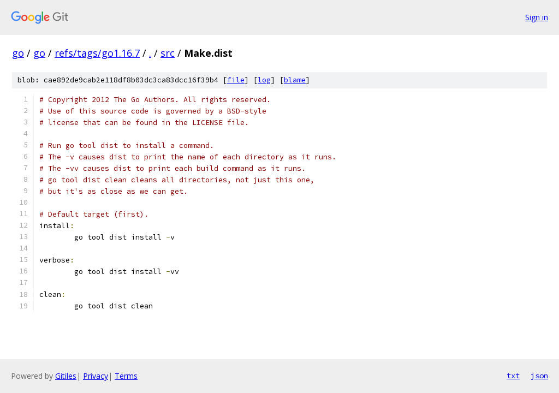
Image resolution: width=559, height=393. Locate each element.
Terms (126, 376)
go (18, 52)
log (264, 80)
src (167, 52)
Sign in (536, 17)
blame (295, 80)
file (236, 80)
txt (513, 375)
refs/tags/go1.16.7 (97, 52)
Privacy (95, 376)
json (539, 375)
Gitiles (65, 376)
